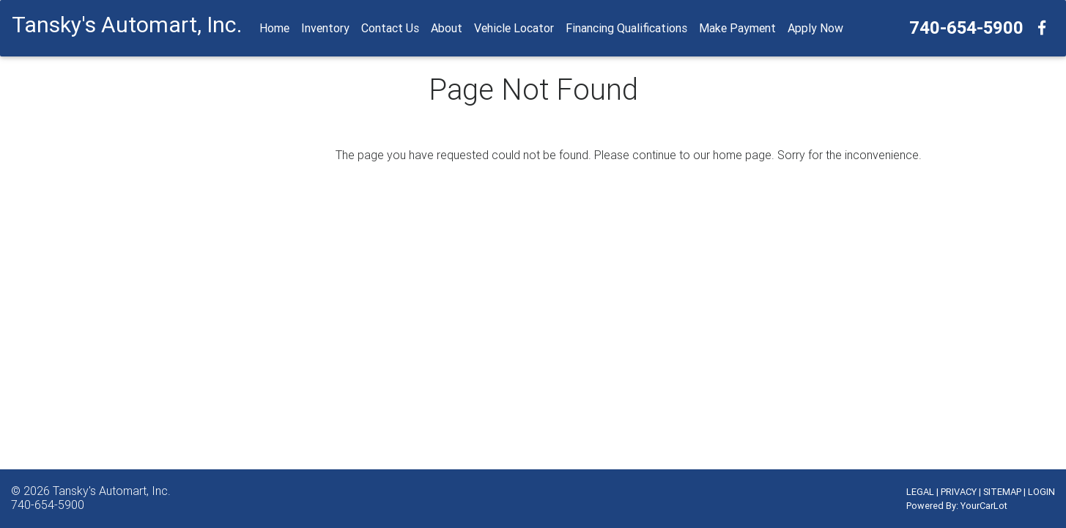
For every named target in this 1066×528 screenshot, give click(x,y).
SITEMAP (1002, 491)
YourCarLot (983, 505)
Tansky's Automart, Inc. (112, 490)
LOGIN (1041, 491)
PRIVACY (959, 491)
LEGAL (920, 491)
